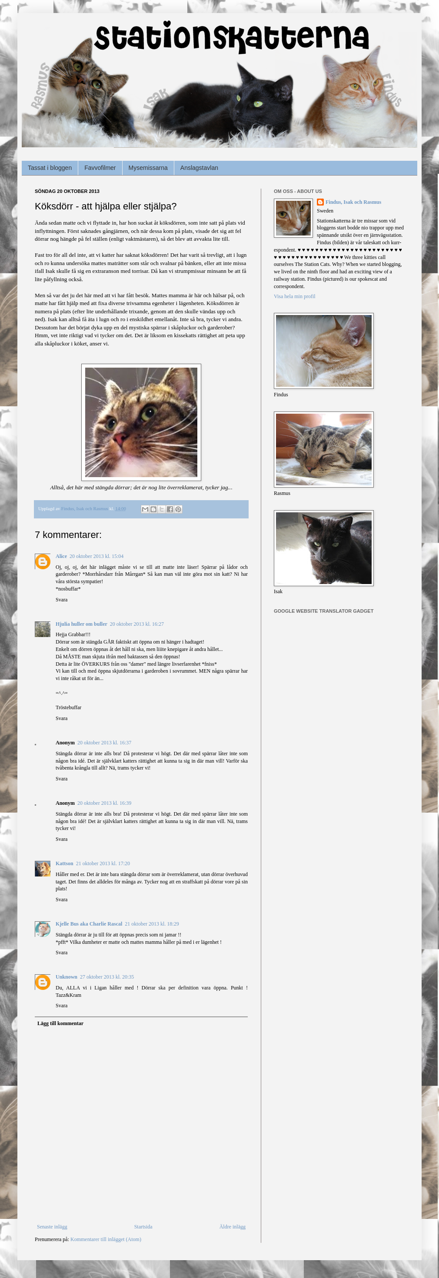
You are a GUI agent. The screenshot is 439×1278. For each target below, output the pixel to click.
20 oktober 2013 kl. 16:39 (104, 803)
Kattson (64, 863)
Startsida (143, 1227)
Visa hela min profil (295, 296)
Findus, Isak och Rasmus (353, 202)
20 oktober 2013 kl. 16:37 (104, 743)
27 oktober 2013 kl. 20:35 (107, 977)
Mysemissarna (148, 167)
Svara (61, 600)
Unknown (66, 977)
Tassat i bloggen (50, 167)
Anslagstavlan (199, 167)
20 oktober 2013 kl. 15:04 (96, 556)
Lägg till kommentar (60, 1023)
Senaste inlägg (52, 1227)
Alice (61, 556)
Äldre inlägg (233, 1227)
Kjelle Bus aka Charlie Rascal (89, 924)
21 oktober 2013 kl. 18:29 (152, 924)
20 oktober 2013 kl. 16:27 (137, 624)
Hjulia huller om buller (81, 624)
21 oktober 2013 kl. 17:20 (103, 863)
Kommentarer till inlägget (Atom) (105, 1239)
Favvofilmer (100, 167)
